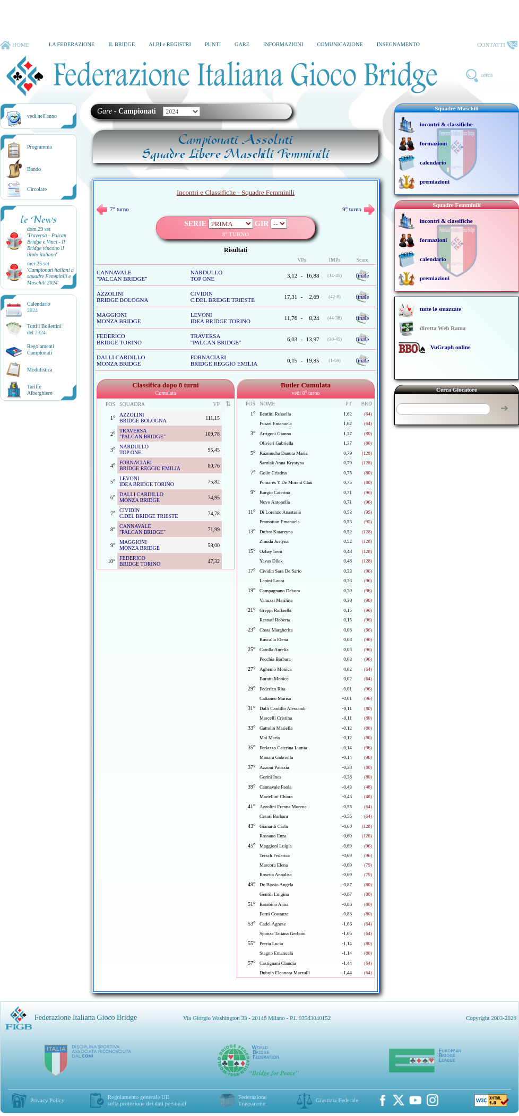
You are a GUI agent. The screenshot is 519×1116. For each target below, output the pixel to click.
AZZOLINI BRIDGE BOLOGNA (122, 296)
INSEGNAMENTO (398, 44)
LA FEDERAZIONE (71, 44)
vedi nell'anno (42, 116)
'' (46, 244)
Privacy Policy (47, 1100)
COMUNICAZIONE (340, 44)
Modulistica (40, 370)
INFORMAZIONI (283, 44)
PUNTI (213, 44)
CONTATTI (497, 45)
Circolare (37, 189)
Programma (39, 147)
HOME (14, 45)
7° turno (113, 209)
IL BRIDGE (121, 44)
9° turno (358, 209)
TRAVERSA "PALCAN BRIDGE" (216, 339)
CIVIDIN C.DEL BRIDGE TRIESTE (223, 296)
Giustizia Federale (337, 1100)
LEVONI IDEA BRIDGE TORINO (220, 318)
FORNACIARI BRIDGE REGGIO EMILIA (224, 360)
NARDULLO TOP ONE (207, 275)
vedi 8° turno (305, 393)
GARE (242, 44)
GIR (262, 224)
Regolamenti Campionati (40, 349)
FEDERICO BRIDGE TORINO (119, 339)
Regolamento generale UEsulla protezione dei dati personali (147, 1100)
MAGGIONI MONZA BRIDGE (119, 318)
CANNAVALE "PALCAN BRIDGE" (122, 275)
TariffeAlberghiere (40, 390)
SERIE (195, 224)
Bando (34, 169)
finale (362, 275)
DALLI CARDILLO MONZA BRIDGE (121, 360)
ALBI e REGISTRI (170, 44)
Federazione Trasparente (252, 1100)
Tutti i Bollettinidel (44, 329)
